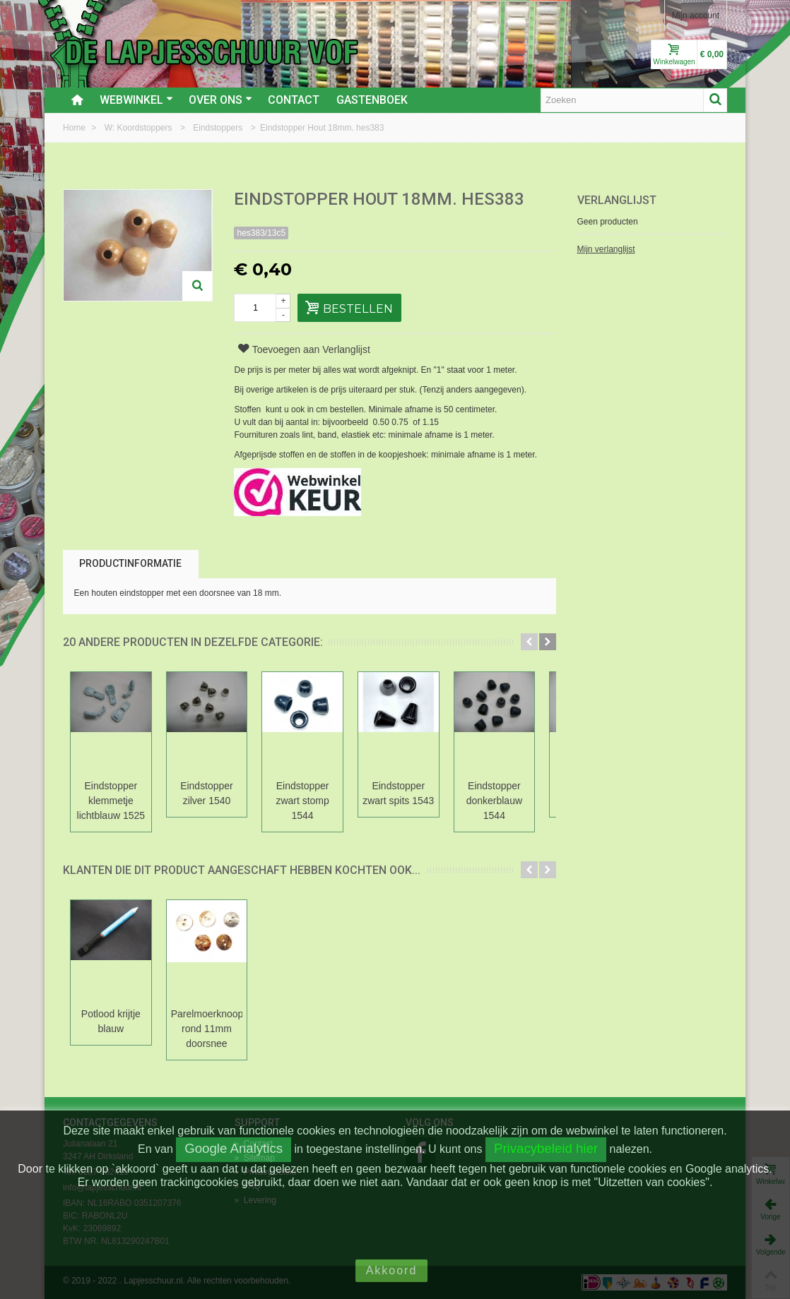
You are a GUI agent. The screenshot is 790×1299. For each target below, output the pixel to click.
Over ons (220, 100)
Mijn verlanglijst (606, 249)
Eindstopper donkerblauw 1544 (501, 800)
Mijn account (695, 15)
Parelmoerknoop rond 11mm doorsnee (209, 1028)
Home (75, 128)
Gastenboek (372, 100)
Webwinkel (136, 100)
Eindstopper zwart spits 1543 (404, 793)
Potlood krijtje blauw (111, 1021)
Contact (293, 100)
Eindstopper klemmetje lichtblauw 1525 (112, 800)
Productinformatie (130, 563)
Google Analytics (233, 1148)
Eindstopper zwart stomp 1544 (306, 800)
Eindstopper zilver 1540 (209, 793)
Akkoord (392, 1270)
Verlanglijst (616, 200)
